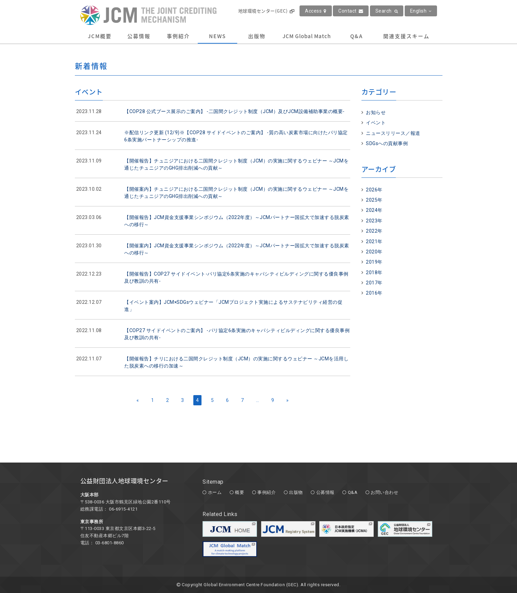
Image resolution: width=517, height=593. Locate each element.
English (421, 11)
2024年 (374, 210)
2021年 (374, 241)
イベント (376, 122)
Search (386, 11)
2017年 (374, 282)
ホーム (215, 492)
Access (315, 11)
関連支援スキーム (406, 36)
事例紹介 (178, 36)
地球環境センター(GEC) (266, 10)
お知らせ (376, 112)
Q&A (356, 36)
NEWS (217, 36)
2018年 (374, 272)
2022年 (374, 231)
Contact (350, 11)
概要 (239, 492)
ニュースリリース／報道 (393, 133)
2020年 (374, 251)
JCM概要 (100, 36)
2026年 (374, 189)
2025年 (374, 200)
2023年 (374, 220)
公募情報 (138, 36)
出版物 (256, 36)
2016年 (374, 293)
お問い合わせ (384, 492)
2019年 (374, 262)
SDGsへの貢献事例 (387, 143)
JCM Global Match (306, 36)
